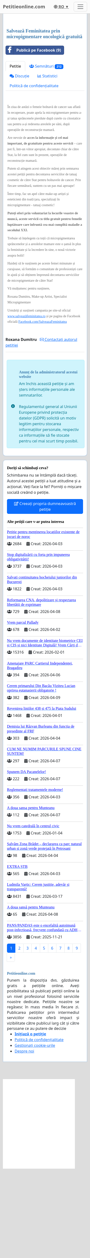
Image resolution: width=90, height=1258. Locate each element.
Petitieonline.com (24, 6)
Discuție (19, 165)
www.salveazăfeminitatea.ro (26, 406)
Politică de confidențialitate (34, 175)
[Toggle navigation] (80, 6)
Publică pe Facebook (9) (33, 139)
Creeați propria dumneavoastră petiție (45, 596)
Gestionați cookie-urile (35, 1135)
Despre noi (24, 1140)
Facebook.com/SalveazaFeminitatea (42, 411)
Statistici (47, 165)
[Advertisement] (45, 66)
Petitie (15, 155)
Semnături (46, 156)
